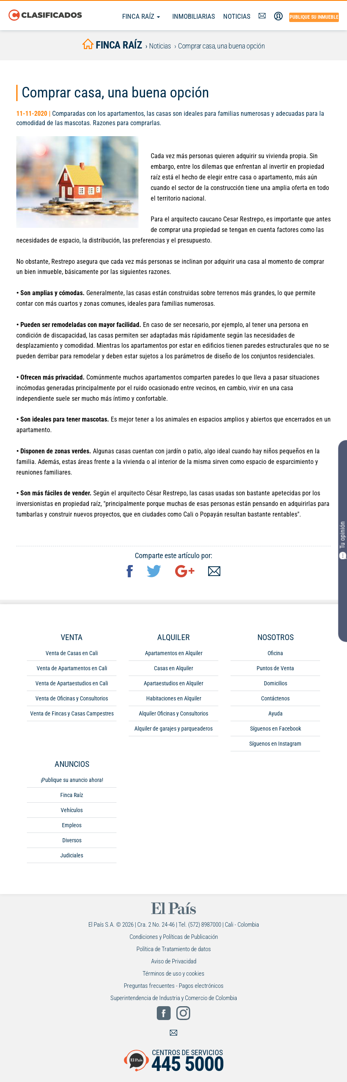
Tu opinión (342, 540)
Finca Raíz (141, 16)
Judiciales (71, 857)
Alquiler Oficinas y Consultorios (173, 715)
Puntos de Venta (275, 670)
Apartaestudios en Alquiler (173, 685)
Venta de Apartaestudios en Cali (71, 685)
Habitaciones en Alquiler (173, 700)
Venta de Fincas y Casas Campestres (72, 715)
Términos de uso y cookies (173, 975)
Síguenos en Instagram (275, 745)
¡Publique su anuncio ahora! (72, 781)
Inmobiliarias (193, 16)
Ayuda (275, 715)
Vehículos (72, 811)
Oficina (275, 654)
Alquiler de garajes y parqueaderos (173, 730)
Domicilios (275, 685)
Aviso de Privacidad (173, 963)
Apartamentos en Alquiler (173, 654)
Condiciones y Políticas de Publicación (174, 938)
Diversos (71, 842)
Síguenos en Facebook (275, 730)
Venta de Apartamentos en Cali (72, 670)
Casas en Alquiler (173, 670)
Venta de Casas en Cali (72, 654)
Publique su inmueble (314, 17)
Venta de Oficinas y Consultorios (71, 700)
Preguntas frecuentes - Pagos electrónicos (174, 987)
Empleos (71, 827)
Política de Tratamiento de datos (173, 950)
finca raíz (112, 45)
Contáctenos (275, 700)
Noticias (236, 16)
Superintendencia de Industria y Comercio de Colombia (173, 999)
